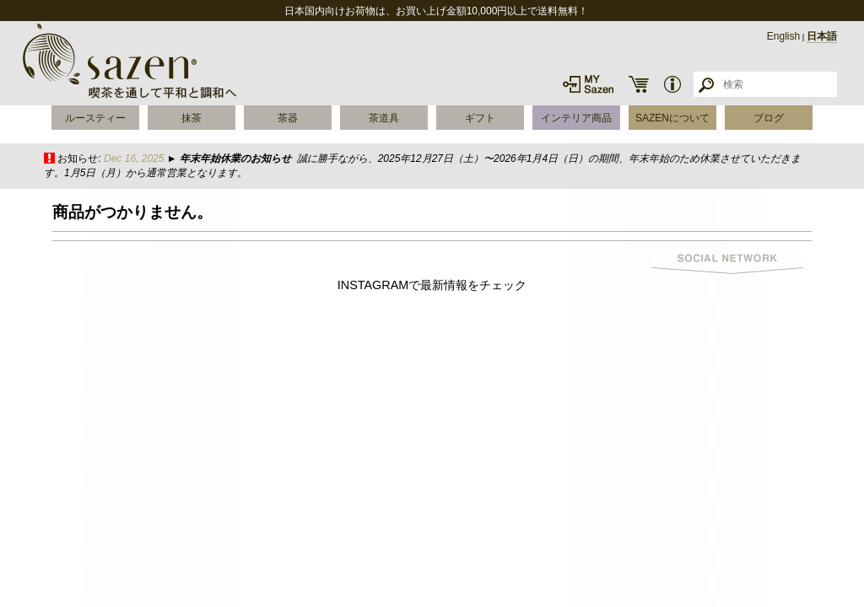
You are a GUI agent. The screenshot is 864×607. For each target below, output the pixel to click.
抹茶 (191, 118)
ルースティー (95, 118)
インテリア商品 (576, 118)
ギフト (480, 118)
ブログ (768, 118)
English (783, 36)
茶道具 (384, 118)
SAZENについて (672, 118)
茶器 (288, 118)
